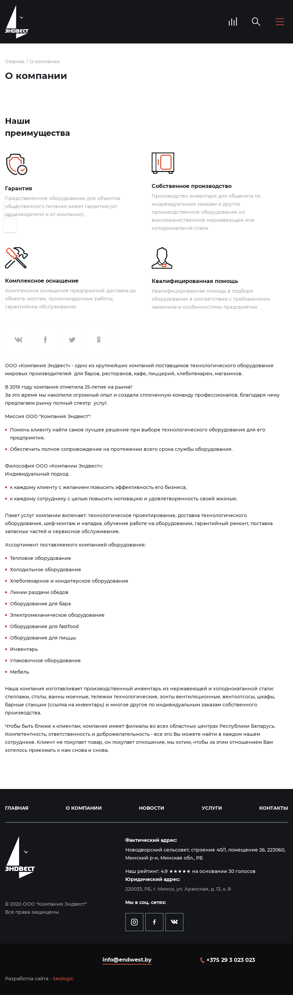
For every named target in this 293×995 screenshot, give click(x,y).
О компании (44, 62)
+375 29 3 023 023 (230, 960)
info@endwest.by (127, 960)
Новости (151, 808)
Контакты (273, 808)
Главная (15, 62)
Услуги (212, 808)
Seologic (63, 979)
